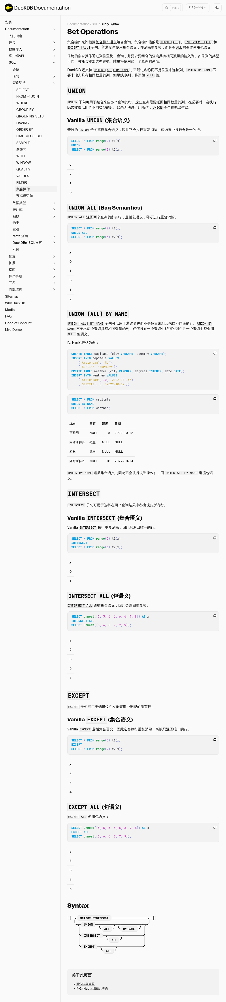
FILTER (21, 182)
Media (10, 310)
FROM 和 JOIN (27, 96)
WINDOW (23, 163)
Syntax (78, 906)
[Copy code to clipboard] (215, 140)
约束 (16, 223)
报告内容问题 (85, 984)
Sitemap (11, 296)
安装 (8, 22)
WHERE (22, 103)
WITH (20, 156)
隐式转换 (74, 107)
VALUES (22, 176)
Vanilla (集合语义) (98, 120)
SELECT (22, 90)
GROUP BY (25, 110)
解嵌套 (21, 149)
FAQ (8, 316)
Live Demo (13, 329)
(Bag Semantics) (104, 207)
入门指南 (15, 36)
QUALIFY (23, 169)
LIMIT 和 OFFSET (29, 136)
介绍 (16, 69)
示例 (16, 249)
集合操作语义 (106, 42)
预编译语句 (24, 196)
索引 (16, 229)
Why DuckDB (15, 303)
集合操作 (23, 189)
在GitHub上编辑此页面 (92, 989)
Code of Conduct (18, 323)
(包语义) (99, 595)
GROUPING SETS (30, 116)
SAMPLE (23, 143)
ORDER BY (24, 129)
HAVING (22, 123)
